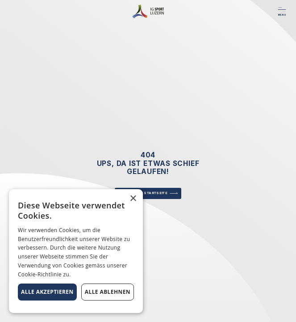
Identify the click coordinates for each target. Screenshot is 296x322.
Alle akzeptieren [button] (47, 292)
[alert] (76, 251)
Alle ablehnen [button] (107, 292)
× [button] (132, 198)
